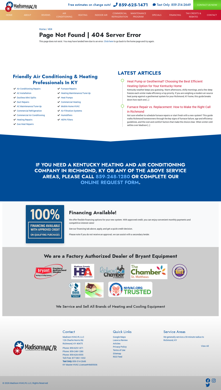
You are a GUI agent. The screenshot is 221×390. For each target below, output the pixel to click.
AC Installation (24, 93)
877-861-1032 (78, 357)
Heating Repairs (24, 119)
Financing (175, 14)
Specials (156, 14)
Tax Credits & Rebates (193, 15)
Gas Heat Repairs (25, 124)
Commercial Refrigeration (120, 15)
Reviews (45, 14)
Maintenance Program (138, 15)
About (27, 14)
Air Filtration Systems (71, 110)
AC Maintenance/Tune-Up (29, 106)
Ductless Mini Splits (26, 97)
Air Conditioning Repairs (29, 88)
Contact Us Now (207, 4)
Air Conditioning (64, 15)
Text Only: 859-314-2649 (172, 5)
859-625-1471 (130, 5)
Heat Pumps (67, 97)
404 (50, 29)
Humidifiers (66, 115)
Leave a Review (120, 340)
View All (205, 345)
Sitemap (117, 353)
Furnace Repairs (69, 88)
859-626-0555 (76, 354)
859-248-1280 (113, 176)
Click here (108, 41)
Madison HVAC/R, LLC (20, 383)
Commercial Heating (71, 102)
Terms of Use (119, 350)
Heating (82, 14)
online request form (110, 182)
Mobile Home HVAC (70, 106)
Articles (116, 343)
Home (9, 14)
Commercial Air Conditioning (31, 115)
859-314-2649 (79, 361)
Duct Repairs (23, 102)
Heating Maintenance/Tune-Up (76, 93)
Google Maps (119, 336)
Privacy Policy (120, 346)
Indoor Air (101, 14)
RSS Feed (117, 356)
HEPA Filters (67, 119)
